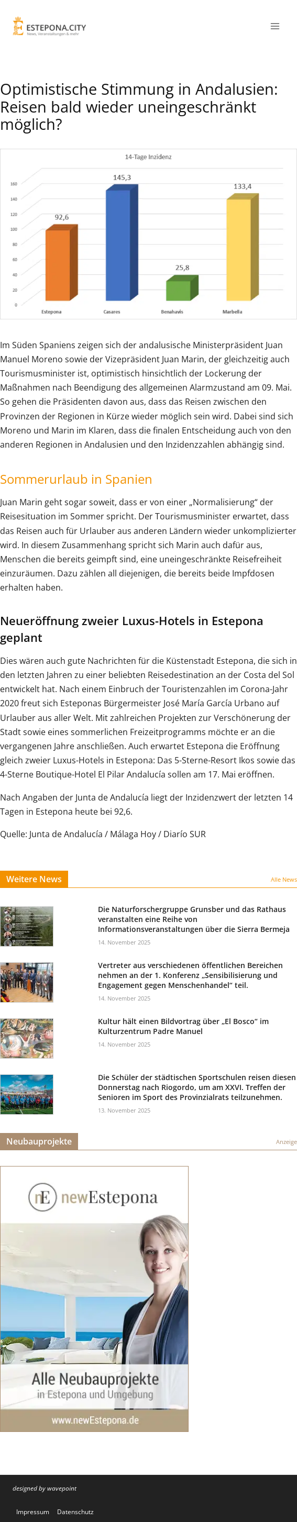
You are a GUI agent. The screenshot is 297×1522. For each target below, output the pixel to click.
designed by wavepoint (44, 1488)
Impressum (32, 1511)
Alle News (284, 879)
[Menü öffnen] (274, 26)
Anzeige (286, 1142)
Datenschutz (75, 1511)
